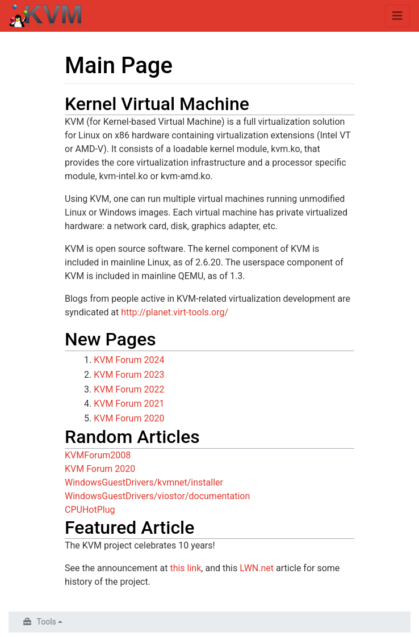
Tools (46, 621)
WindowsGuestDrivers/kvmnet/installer (144, 482)
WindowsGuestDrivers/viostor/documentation (157, 496)
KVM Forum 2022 (129, 389)
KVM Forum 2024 (129, 360)
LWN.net (257, 568)
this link (185, 568)
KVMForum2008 (98, 455)
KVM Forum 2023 (129, 374)
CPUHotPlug (90, 509)
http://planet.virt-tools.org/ (174, 312)
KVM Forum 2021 (129, 403)
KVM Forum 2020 (129, 418)
